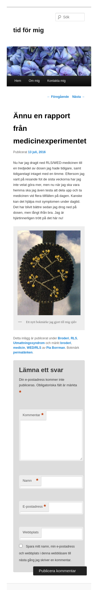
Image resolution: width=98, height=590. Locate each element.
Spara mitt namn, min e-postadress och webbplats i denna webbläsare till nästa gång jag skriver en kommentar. (47, 553)
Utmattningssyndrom (29, 343)
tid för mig (28, 30)
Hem (17, 81)
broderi (65, 343)
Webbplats (31, 532)
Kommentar (33, 415)
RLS (74, 338)
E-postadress (34, 507)
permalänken (23, 352)
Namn (30, 481)
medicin (19, 348)
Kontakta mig (56, 81)
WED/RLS (34, 348)
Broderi (63, 338)
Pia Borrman (55, 348)
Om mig (34, 81)
